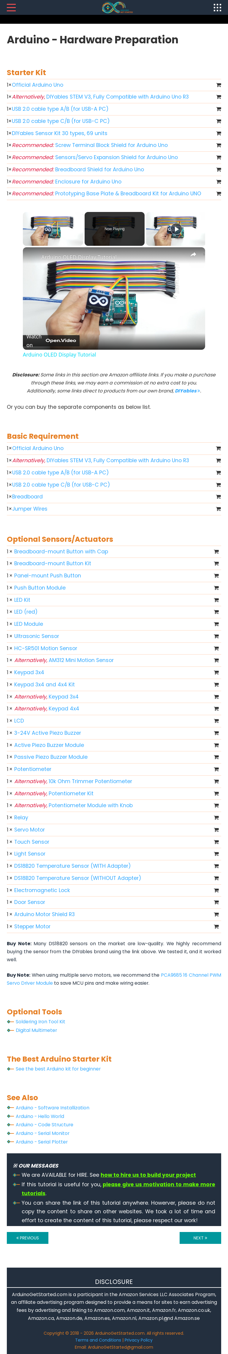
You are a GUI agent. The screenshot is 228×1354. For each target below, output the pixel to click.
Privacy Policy (139, 1340)
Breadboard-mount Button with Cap (61, 551)
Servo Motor (29, 829)
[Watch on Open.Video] (51, 340)
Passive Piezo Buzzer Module (51, 757)
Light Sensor (29, 853)
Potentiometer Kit (54, 793)
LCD (19, 720)
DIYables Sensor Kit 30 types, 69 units (59, 133)
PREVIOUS (27, 1238)
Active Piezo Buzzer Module (49, 745)
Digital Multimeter (36, 1030)
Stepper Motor (32, 926)
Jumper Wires (30, 508)
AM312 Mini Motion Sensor (64, 660)
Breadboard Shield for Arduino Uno (78, 169)
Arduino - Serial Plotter (42, 1141)
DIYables (187, 390)
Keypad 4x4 (46, 708)
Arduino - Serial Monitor (42, 1133)
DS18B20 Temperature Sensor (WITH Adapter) (72, 866)
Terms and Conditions (98, 1340)
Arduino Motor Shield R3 (44, 914)
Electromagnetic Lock (42, 890)
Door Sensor (29, 902)
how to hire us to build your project (148, 1175)
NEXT (200, 1238)
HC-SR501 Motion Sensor (45, 648)
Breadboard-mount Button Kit (52, 563)
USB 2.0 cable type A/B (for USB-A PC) (60, 109)
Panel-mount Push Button (47, 575)
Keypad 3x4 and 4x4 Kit (44, 684)
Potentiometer (32, 769)
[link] (32, 257)
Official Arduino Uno (37, 84)
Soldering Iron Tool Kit (40, 1021)
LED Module (28, 624)
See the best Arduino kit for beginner (58, 1068)
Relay (21, 817)
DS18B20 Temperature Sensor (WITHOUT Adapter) (77, 878)
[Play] (176, 229)
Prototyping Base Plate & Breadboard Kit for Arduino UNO (106, 193)
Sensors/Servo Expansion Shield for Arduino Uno (95, 157)
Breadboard (27, 496)
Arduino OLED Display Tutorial (79, 257)
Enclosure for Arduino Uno (66, 181)
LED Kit (22, 600)
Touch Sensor (31, 841)
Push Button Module (40, 587)
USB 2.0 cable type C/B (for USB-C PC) (61, 121)
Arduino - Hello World (40, 1116)
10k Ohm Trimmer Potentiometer (73, 781)
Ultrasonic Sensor (36, 636)
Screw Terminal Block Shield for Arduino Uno (90, 145)
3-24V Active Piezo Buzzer (47, 733)
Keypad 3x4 (29, 672)
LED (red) (26, 611)
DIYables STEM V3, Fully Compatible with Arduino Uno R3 (100, 96)
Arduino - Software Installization (52, 1107)
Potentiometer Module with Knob (73, 805)
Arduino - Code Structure (44, 1124)
